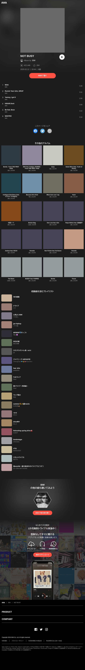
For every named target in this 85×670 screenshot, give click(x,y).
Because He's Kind (32, 195)
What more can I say (52, 195)
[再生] (62, 57)
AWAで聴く (42, 76)
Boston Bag (32, 223)
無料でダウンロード (42, 555)
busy (52, 167)
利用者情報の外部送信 (35, 641)
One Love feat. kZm (53, 223)
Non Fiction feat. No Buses (52, 251)
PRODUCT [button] (7, 611)
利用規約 (4, 641)
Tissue (74, 279)
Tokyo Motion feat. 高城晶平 (73, 223)
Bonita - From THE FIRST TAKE (11, 167)
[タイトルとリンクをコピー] (49, 131)
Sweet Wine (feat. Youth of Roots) (74, 167)
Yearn (74, 195)
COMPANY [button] (7, 619)
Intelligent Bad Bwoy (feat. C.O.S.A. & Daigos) (11, 195)
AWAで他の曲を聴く (42, 513)
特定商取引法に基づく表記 (54, 641)
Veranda (32, 251)
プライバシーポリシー (18, 641)
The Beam (11, 279)
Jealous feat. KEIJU (11, 251)
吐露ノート (11, 223)
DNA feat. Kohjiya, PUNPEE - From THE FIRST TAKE (32, 167)
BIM (33, 60)
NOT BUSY (17, 602)
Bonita (53, 279)
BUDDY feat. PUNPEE (32, 279)
